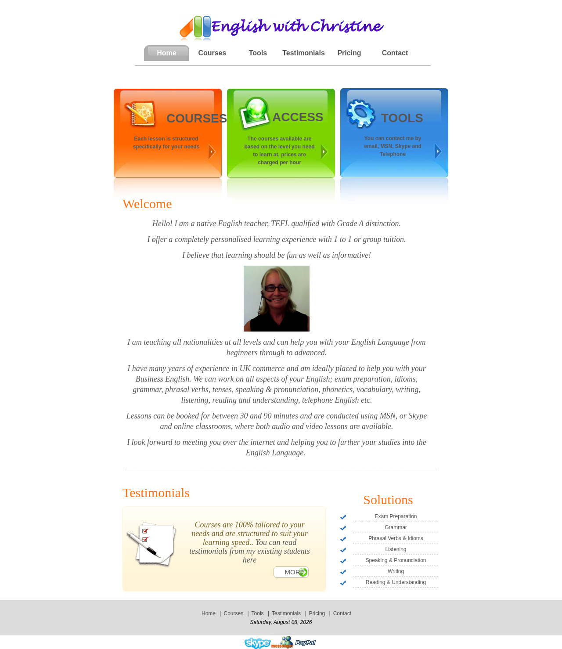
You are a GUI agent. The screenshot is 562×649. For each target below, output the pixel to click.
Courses (212, 53)
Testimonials (303, 53)
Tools (258, 53)
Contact (395, 53)
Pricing (349, 53)
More (295, 572)
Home (209, 613)
